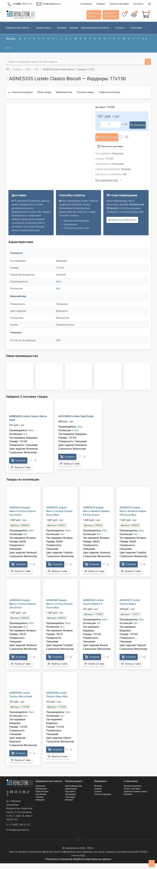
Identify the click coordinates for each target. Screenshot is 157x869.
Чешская (39, 803)
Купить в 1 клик (107, 143)
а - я (144, 39)
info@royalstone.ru (17, 835)
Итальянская (41, 794)
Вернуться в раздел (20, 92)
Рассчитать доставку (110, 152)
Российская (41, 800)
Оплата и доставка (132, 794)
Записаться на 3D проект (122, 225)
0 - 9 (8, 48)
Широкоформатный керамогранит (73, 793)
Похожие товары (85, 92)
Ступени (97, 797)
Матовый (69, 805)
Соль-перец (70, 803)
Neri (58, 294)
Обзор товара (44, 92)
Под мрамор (70, 800)
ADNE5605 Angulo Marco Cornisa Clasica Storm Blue (59, 609)
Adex (58, 287)
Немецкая (40, 805)
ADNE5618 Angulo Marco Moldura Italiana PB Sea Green (96, 517)
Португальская (42, 797)
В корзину (106, 132)
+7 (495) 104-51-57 (18, 830)
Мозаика (98, 792)
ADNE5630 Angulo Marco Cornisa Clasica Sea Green (22, 609)
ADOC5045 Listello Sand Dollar (76, 421)
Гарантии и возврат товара (135, 797)
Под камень (70, 797)
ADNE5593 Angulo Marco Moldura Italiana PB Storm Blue (133, 517)
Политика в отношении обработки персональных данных (78, 864)
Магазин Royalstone (132, 792)
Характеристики (64, 92)
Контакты (128, 800)
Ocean (75, 436)
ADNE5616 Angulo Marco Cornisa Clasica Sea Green (22, 517)
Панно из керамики (102, 800)
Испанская (40, 792)
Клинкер (98, 794)
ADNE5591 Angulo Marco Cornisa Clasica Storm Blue (59, 517)
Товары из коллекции (109, 92)
